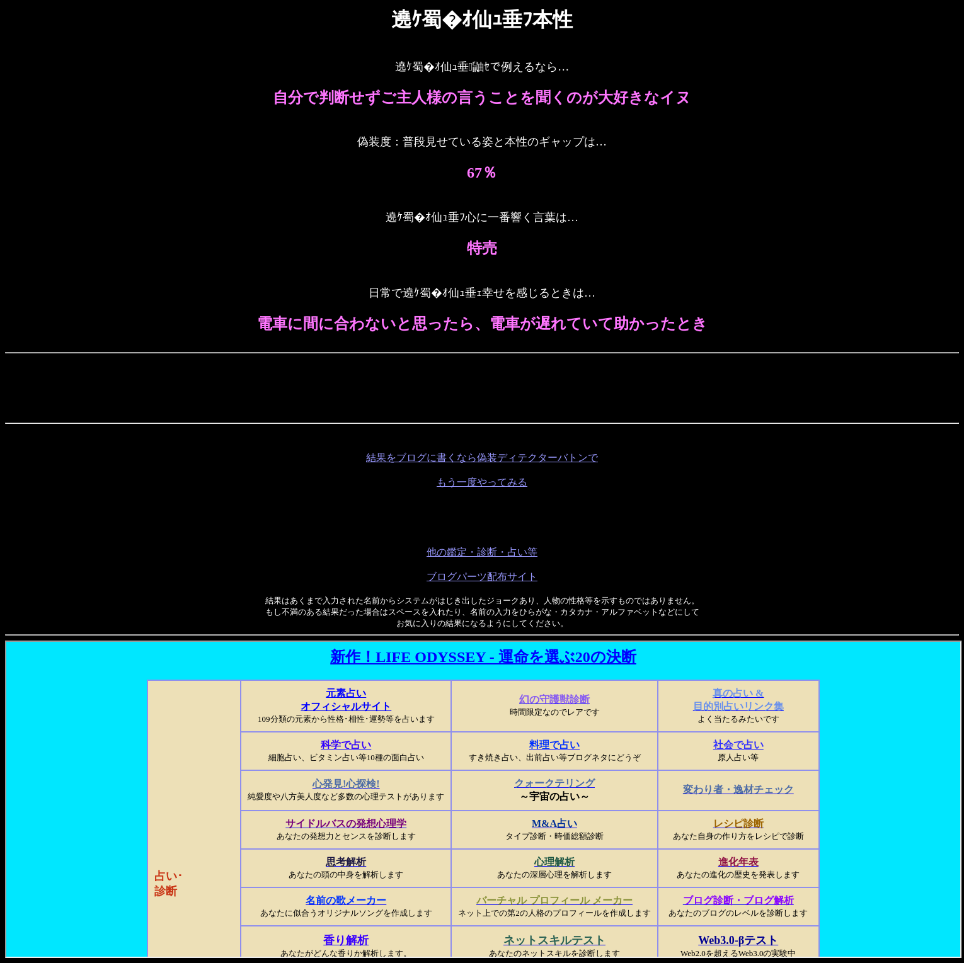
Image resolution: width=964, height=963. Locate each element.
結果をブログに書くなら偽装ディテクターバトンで (482, 457)
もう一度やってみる (482, 482)
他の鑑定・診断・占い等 (482, 552)
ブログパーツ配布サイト (482, 576)
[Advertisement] (251, 386)
